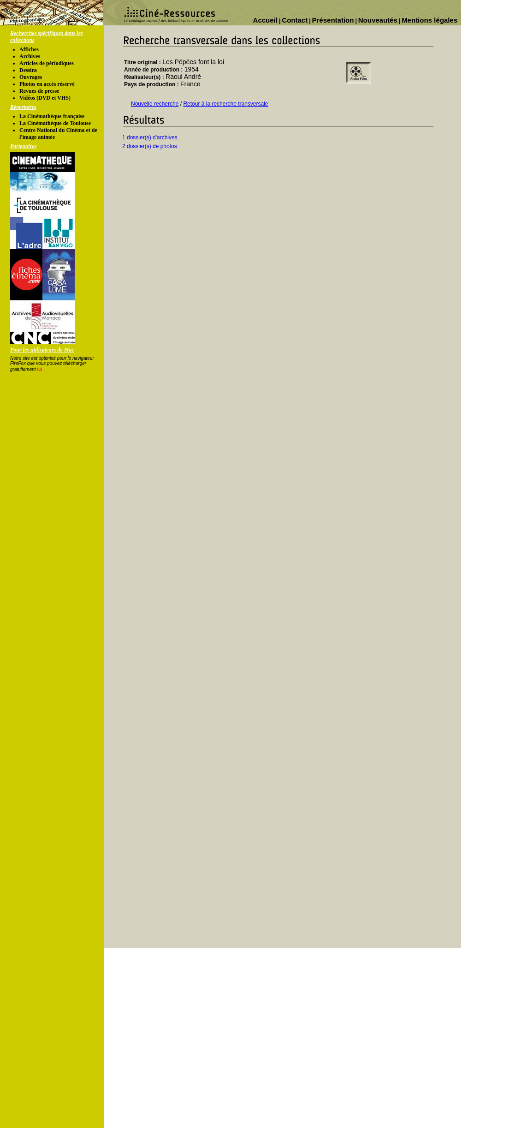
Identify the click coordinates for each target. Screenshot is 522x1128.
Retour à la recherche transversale (225, 104)
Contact (295, 20)
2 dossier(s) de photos (149, 146)
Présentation (333, 20)
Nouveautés (377, 20)
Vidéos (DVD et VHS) (45, 98)
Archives (29, 56)
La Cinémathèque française (51, 116)
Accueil (265, 20)
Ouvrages (30, 77)
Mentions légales (429, 20)
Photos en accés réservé (47, 84)
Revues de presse (39, 91)
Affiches (29, 49)
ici (39, 369)
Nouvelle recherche (154, 104)
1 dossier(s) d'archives (150, 137)
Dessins (28, 70)
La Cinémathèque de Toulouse (55, 123)
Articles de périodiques (46, 63)
